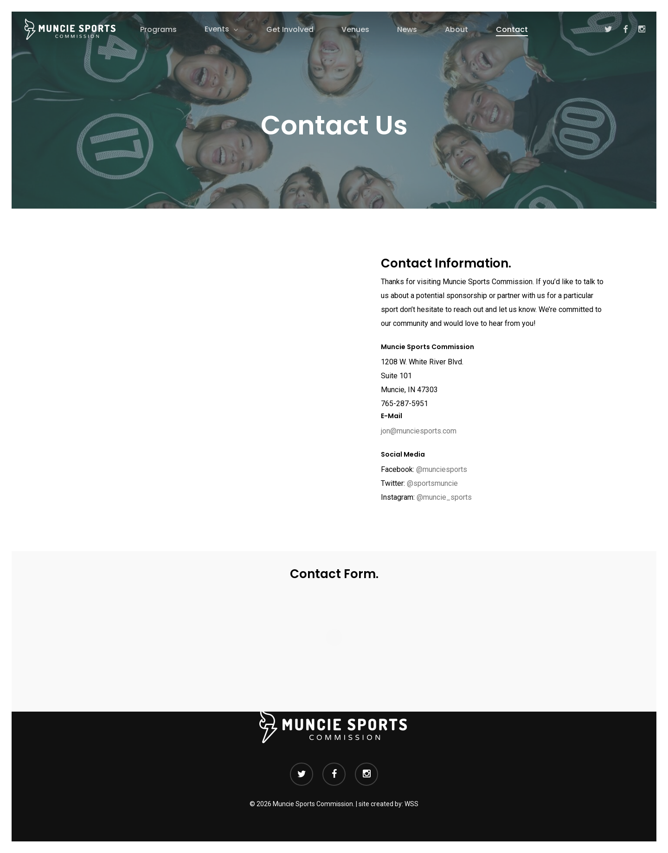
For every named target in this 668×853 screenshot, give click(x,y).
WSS (411, 804)
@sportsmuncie (432, 483)
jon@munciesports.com (418, 430)
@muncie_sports (444, 497)
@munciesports (441, 469)
